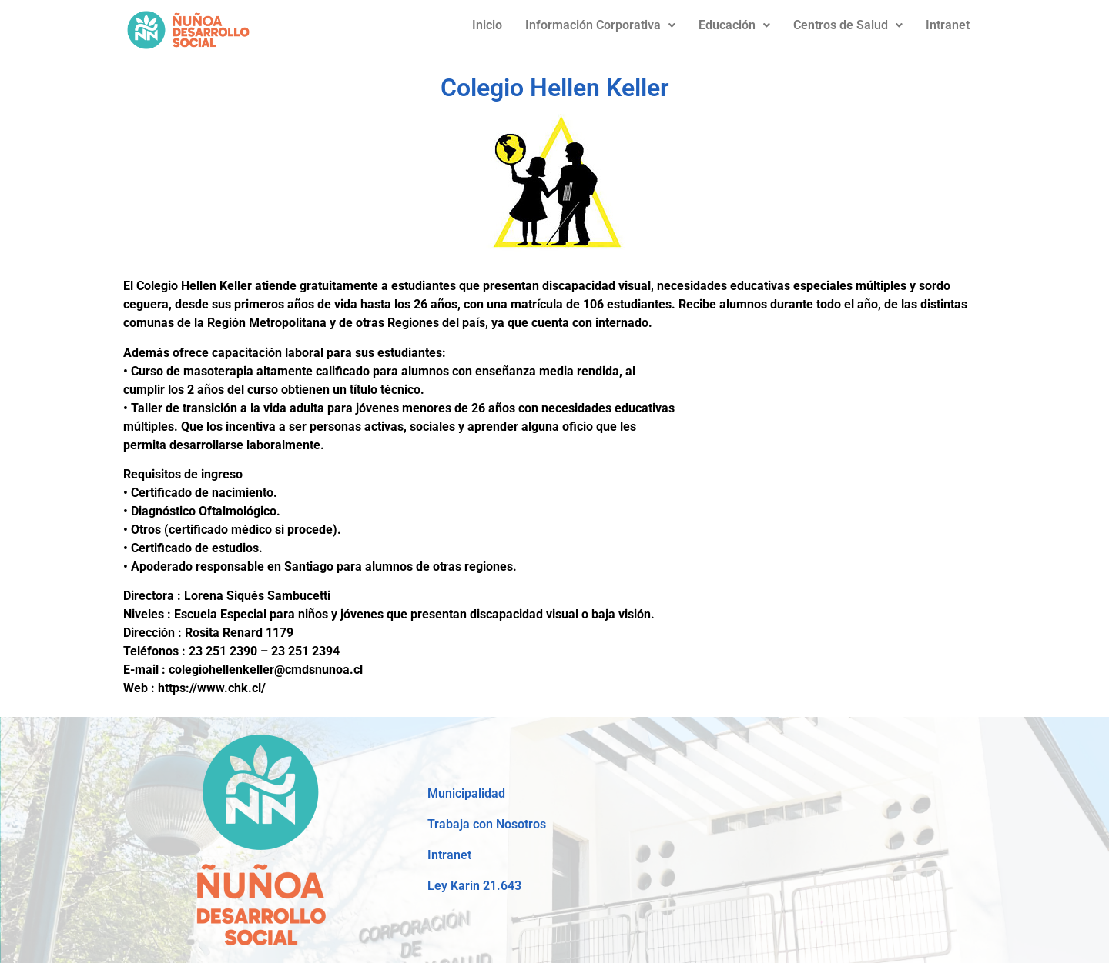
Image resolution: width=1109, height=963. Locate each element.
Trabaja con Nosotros (486, 824)
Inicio (487, 25)
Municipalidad (466, 793)
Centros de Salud (848, 25)
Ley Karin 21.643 (474, 885)
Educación (734, 25)
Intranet (948, 25)
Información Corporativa (600, 25)
